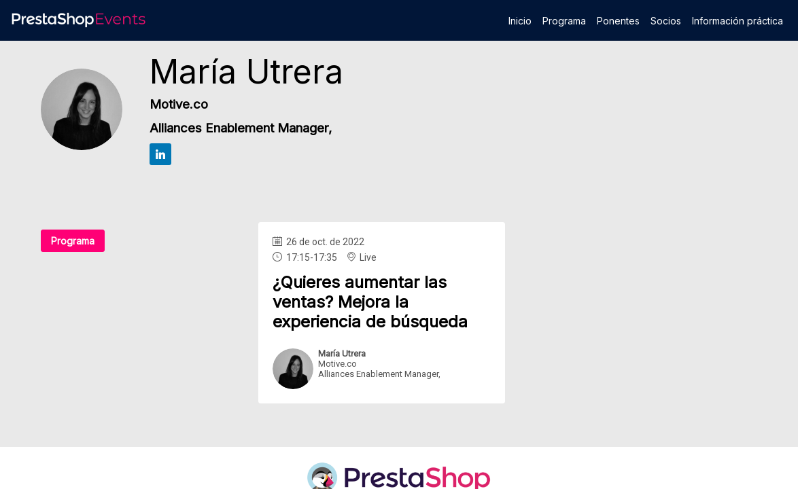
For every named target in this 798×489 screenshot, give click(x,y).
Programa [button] (72, 241)
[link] (520, 20)
